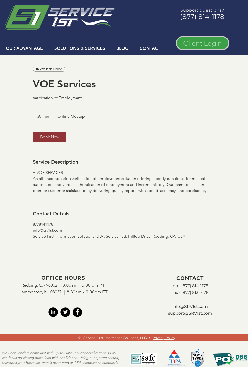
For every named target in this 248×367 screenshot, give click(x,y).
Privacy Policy (164, 338)
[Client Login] (202, 43)
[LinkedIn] (53, 312)
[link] (49, 137)
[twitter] (65, 312)
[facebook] (77, 312)
